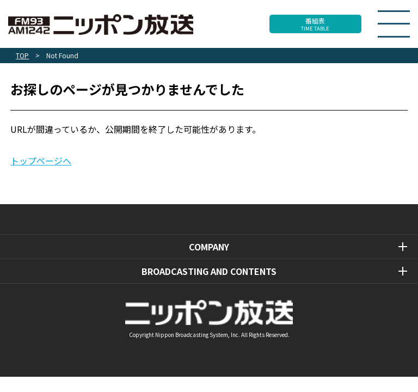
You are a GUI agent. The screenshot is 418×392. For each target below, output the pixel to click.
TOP (22, 55)
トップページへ (40, 160)
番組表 (315, 24)
